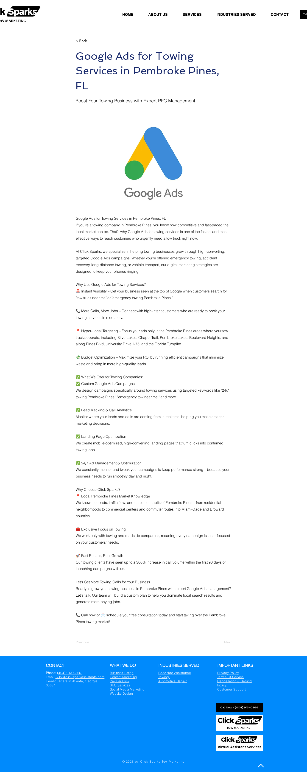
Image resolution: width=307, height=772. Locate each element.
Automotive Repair (172, 681)
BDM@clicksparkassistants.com (80, 677)
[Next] (220, 642)
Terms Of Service (230, 677)
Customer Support (231, 689)
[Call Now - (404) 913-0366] (239, 707)
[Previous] (91, 642)
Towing (164, 677)
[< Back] (91, 40)
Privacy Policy (228, 673)
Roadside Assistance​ (174, 673)
